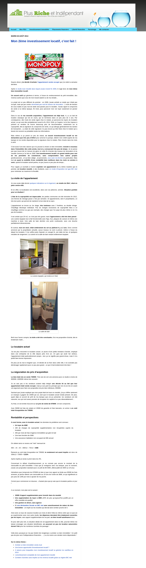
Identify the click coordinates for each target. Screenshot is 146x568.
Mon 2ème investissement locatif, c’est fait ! (43, 41)
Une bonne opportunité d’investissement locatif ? (32, 547)
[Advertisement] (39, 48)
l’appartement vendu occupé (48, 82)
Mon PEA (22, 29)
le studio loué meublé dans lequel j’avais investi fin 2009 (36, 89)
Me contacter (104, 29)
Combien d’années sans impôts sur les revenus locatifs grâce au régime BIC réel (43, 557)
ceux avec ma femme (55, 158)
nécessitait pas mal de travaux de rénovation (47, 104)
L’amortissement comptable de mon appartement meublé (35, 555)
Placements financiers (60, 29)
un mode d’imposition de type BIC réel (63, 169)
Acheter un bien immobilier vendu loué (28, 545)
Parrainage (92, 29)
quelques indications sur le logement (42, 183)
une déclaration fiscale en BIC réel (30, 505)
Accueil (13, 29)
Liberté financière (78, 29)
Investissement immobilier (39, 29)
